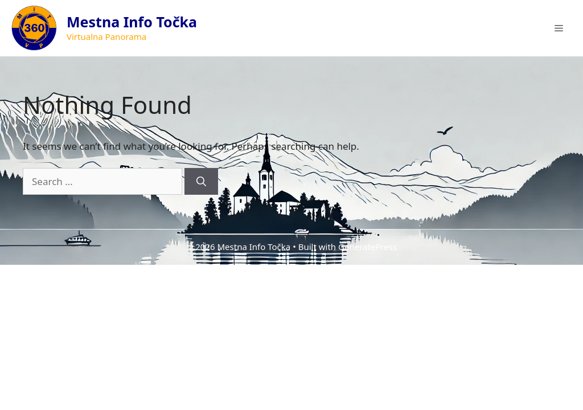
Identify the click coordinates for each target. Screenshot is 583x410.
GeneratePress (367, 246)
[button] (559, 28)
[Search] (201, 181)
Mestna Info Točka (132, 21)
